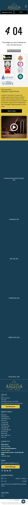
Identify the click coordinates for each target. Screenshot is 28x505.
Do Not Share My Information (13, 502)
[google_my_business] (10, 471)
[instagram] (5, 471)
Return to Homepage (14, 50)
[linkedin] (7, 471)
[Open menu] (26, 6)
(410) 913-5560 (5, 450)
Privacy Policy (3, 502)
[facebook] (2, 471)
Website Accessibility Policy (20, 503)
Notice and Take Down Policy (8, 503)
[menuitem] (3, 496)
